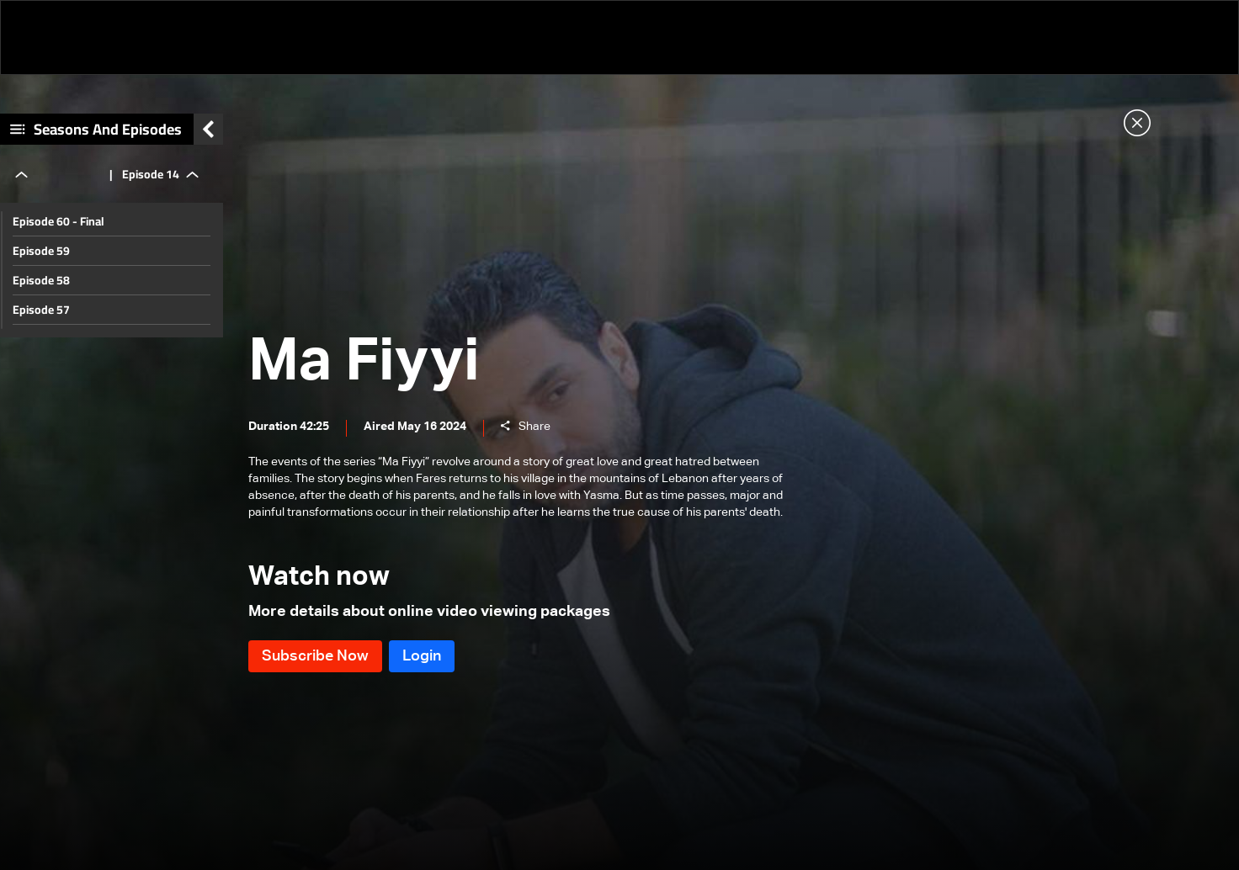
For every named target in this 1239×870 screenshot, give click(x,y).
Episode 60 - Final (58, 221)
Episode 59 (41, 251)
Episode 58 (41, 280)
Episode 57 (41, 310)
